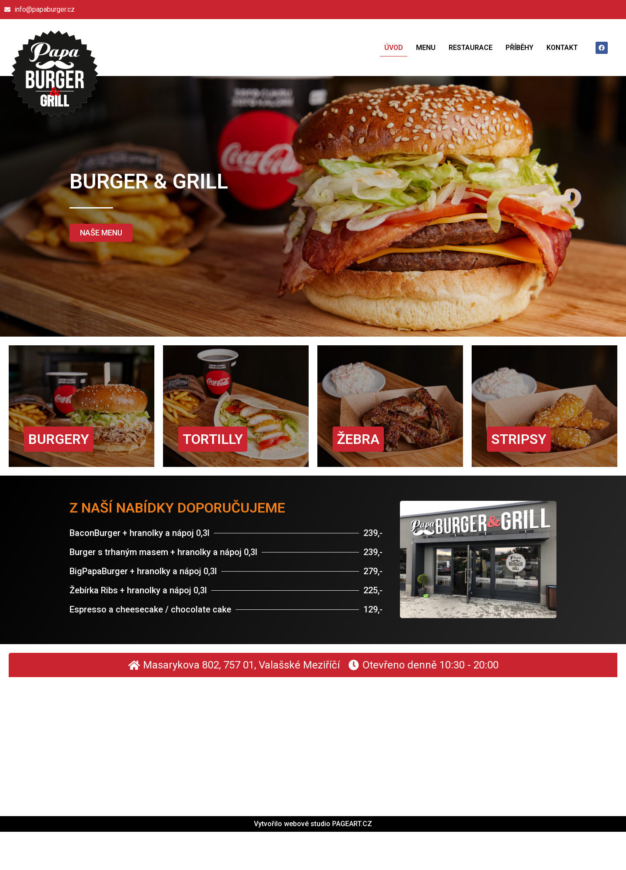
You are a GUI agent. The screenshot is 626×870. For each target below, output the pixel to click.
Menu (426, 47)
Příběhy (519, 47)
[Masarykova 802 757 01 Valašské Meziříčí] (313, 742)
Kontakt (562, 47)
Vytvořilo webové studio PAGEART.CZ (313, 824)
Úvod (393, 47)
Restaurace (471, 47)
